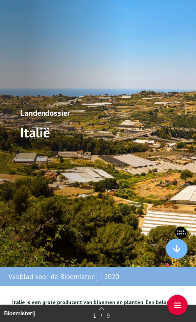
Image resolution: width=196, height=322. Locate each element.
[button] (177, 249)
